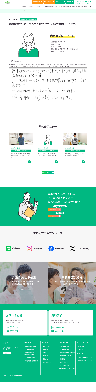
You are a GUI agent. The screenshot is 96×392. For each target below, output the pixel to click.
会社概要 (45, 365)
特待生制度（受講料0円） (32, 370)
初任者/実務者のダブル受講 (67, 362)
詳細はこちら (23, 294)
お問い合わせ (60, 1)
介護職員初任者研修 (30, 356)
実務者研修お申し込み (66, 359)
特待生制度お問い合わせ (67, 365)
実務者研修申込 (49, 1)
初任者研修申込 (37, 1)
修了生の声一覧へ (48, 174)
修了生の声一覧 (13, 11)
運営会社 (45, 369)
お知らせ (45, 362)
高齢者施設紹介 (76, 6)
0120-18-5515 (85, 1)
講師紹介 (45, 359)
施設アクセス (46, 356)
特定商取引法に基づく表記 (67, 378)
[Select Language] (87, 6)
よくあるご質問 (64, 375)
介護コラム (55, 6)
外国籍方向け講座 (30, 367)
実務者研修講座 (29, 359)
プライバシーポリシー (49, 372)
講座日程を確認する (60, 213)
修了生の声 (48, 6)
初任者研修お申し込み (66, 356)
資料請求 (70, 1)
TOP (6, 11)
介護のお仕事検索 (64, 6)
